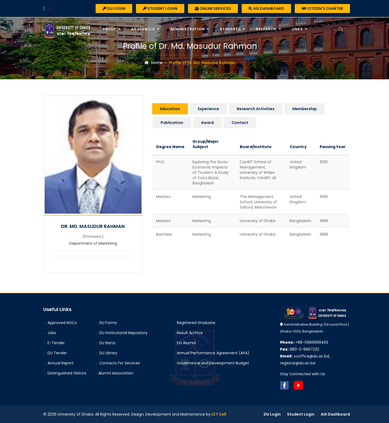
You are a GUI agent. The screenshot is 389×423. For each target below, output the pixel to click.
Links (298, 29)
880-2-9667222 (299, 349)
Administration (188, 29)
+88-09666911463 (304, 342)
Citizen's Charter (322, 8)
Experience (208, 108)
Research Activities (256, 108)
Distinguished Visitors (64, 373)
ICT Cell (219, 414)
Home (153, 62)
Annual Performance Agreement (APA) (211, 353)
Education (170, 108)
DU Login (113, 8)
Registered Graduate (194, 322)
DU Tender (55, 353)
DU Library (106, 353)
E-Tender (54, 343)
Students (231, 29)
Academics (143, 29)
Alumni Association (114, 373)
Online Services (213, 8)
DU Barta (105, 343)
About (110, 29)
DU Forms (106, 322)
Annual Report (58, 363)
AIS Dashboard (266, 8)
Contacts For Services (117, 363)
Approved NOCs (60, 322)
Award (207, 122)
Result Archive (188, 332)
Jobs (49, 332)
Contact (240, 122)
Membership (304, 108)
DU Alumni (184, 343)
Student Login (160, 8)
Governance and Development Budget (211, 363)
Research (266, 29)
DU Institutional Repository (121, 332)
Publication (172, 122)
